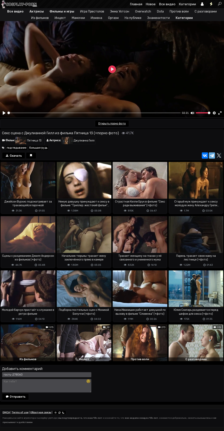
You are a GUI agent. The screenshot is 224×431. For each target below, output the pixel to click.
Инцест (60, 18)
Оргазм (113, 18)
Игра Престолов (92, 11)
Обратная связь (40, 412)
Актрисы (36, 11)
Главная (136, 4)
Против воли (179, 11)
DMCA (6, 412)
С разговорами (206, 11)
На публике (133, 18)
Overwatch (143, 11)
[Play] (4, 113)
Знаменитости (158, 18)
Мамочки (78, 18)
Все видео (167, 4)
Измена (96, 18)
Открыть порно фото (112, 123)
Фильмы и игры (62, 11)
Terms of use (20, 412)
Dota (160, 11)
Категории (187, 4)
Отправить (15, 396)
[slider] (94, 113)
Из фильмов (40, 18)
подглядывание (17, 147)
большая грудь (38, 147)
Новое (151, 4)
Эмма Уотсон (119, 11)
